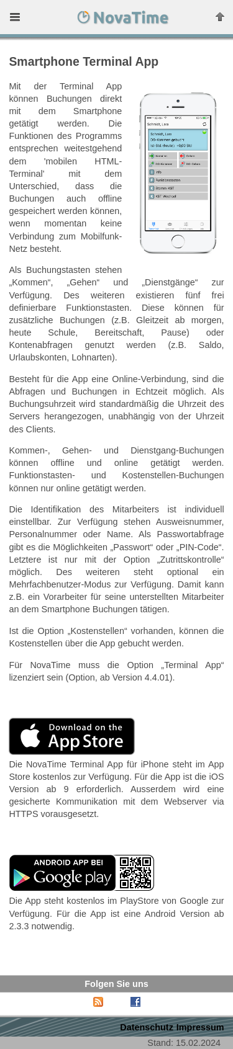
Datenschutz (146, 1027)
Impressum (200, 1027)
